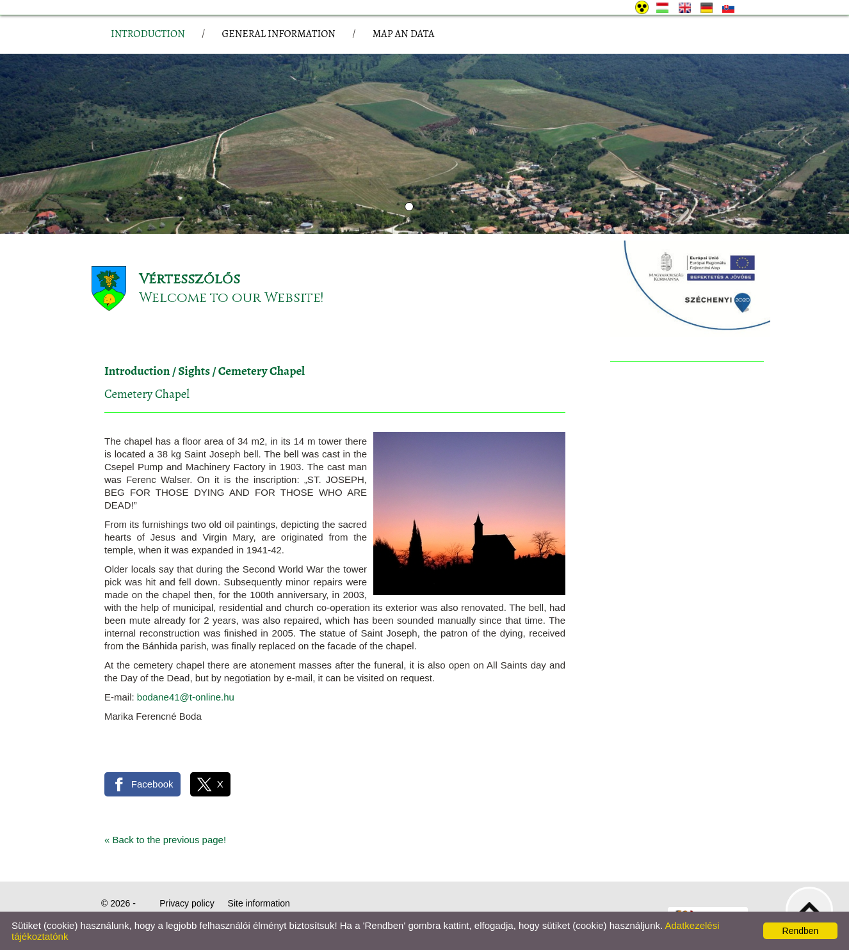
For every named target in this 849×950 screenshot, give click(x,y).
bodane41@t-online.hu (185, 697)
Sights (194, 371)
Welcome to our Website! (231, 298)
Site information (259, 903)
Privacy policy (186, 903)
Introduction (137, 371)
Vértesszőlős (189, 279)
